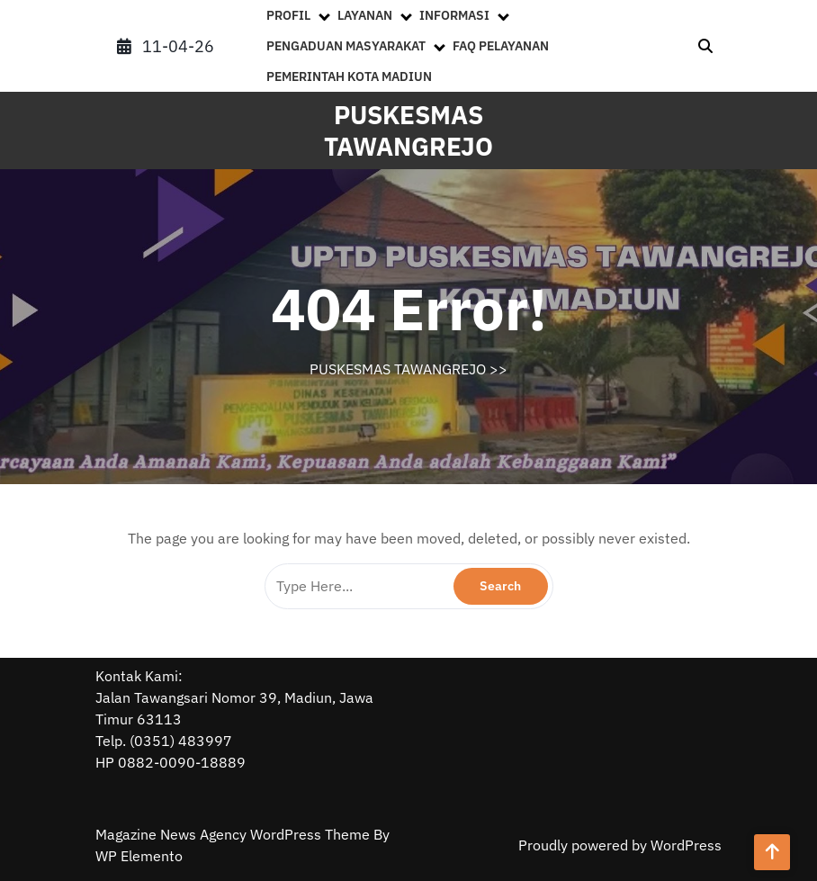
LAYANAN (364, 15)
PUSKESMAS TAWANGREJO (408, 130)
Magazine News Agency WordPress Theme (234, 834)
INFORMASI (454, 15)
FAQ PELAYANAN (501, 46)
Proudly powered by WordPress (620, 845)
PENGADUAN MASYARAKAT (346, 46)
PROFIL (288, 15)
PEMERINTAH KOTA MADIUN (349, 76)
